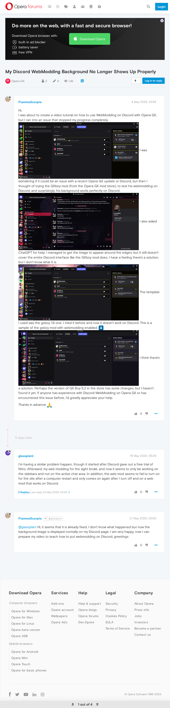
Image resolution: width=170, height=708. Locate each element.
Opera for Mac (22, 617)
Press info (141, 610)
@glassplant (53, 519)
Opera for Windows (25, 611)
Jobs (138, 616)
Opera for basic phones (29, 670)
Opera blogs (87, 610)
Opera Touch (20, 664)
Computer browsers (23, 603)
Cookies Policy (116, 616)
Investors (141, 622)
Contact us (142, 634)
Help (82, 592)
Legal (111, 592)
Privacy (111, 610)
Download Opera (92, 39)
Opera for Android (24, 651)
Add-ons (57, 603)
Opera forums (88, 616)
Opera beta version (25, 630)
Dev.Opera (86, 622)
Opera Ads (59, 622)
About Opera (144, 603)
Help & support (89, 603)
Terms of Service (118, 628)
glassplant (25, 456)
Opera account (62, 610)
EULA (109, 622)
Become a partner (147, 628)
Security (112, 603)
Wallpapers (59, 616)
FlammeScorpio (30, 102)
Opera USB (19, 636)
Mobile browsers (20, 644)
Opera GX (18, 81)
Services (59, 592)
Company (143, 592)
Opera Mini (19, 658)
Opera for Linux (22, 623)
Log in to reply (153, 80)
